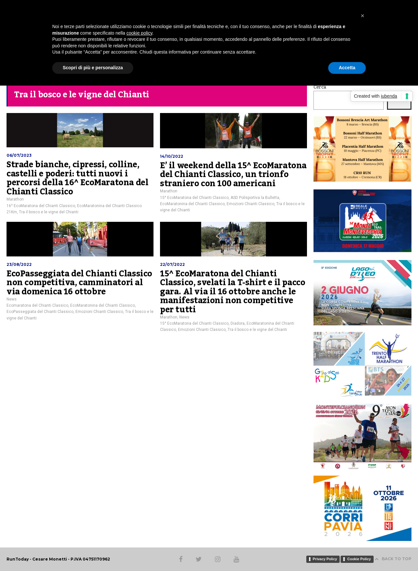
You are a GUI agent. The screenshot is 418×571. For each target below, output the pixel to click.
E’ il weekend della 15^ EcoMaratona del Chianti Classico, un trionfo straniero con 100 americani (233, 174)
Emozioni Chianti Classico (250, 204)
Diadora (238, 323)
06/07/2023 (19, 155)
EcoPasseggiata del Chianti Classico (40, 311)
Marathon (15, 199)
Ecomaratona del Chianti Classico (37, 305)
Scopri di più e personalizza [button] (93, 67)
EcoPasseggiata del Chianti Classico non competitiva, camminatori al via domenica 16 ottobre (79, 283)
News (12, 299)
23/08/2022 (19, 264)
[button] (362, 15)
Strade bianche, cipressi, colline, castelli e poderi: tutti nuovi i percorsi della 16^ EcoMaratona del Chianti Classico (77, 178)
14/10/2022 (171, 156)
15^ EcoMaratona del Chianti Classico (194, 197)
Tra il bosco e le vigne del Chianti (48, 212)
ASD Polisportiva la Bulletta (255, 197)
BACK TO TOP (393, 558)
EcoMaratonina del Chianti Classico (192, 204)
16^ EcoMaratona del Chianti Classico (41, 206)
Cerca (320, 87)
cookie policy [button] (139, 33)
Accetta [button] (347, 67)
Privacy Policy (325, 559)
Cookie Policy (359, 559)
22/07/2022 (172, 264)
